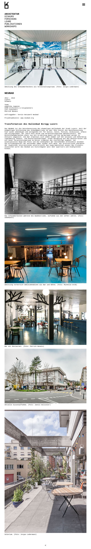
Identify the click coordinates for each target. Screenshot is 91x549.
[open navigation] (83, 4)
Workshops (10, 26)
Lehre (8, 21)
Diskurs (9, 16)
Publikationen (13, 24)
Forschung (10, 19)
